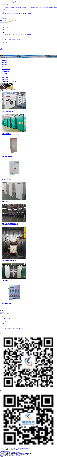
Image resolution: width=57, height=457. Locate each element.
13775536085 (2, 312)
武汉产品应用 (8, 10)
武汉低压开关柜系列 (22, 7)
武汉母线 (43, 7)
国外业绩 (3, 15)
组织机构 (12, 13)
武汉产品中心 (4, 27)
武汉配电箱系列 (33, 7)
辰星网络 (17, 449)
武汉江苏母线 (5, 77)
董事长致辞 (6, 13)
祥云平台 (10, 449)
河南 (18, 452)
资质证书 (16, 13)
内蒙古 (15, 452)
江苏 (7, 452)
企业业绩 (3, 14)
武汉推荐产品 (4, 10)
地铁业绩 (8, 15)
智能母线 (26, 448)
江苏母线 (21, 448)
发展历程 (9, 13)
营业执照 (20, 449)
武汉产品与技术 (8, 27)
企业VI (14, 13)
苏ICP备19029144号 (3, 449)
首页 (2, 24)
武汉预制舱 (36, 7)
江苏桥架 (23, 448)
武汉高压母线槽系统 (16, 7)
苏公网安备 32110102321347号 (4, 451)
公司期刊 (8, 321)
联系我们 (29, 13)
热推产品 (1, 452)
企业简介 (3, 13)
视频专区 (26, 13)
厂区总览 (19, 13)
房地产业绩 (11, 15)
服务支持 (6, 18)
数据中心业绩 (15, 15)
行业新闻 (6, 321)
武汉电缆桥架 (40, 7)
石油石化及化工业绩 (20, 15)
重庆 (17, 452)
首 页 (4, 89)
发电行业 (6, 15)
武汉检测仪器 (16, 10)
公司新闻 (3, 321)
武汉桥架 (46, 7)
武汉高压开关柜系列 (27, 7)
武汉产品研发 (12, 10)
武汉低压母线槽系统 (10, 7)
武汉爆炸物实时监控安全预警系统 (9, 81)
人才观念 (3, 16)
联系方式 (3, 18)
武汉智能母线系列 (4, 7)
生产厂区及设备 (23, 13)
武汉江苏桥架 (5, 79)
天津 (9, 452)
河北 (19, 452)
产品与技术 (3, 9)
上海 (12, 452)
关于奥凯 (3, 12)
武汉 (10, 452)
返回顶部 (1, 456)
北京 (13, 452)
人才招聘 (6, 16)
